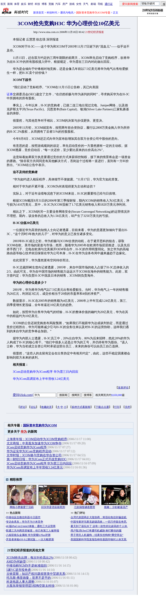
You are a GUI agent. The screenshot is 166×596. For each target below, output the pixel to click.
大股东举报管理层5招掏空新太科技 (30, 585)
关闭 (127, 407)
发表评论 (123, 387)
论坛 (33, 407)
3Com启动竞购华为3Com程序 (26, 447)
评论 (22, 407)
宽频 (51, 4)
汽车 (58, 4)
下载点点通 (102, 407)
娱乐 (23, 4)
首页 (3, 4)
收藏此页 (46, 407)
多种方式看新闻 (81, 407)
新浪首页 (38, 12)
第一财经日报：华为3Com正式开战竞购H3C (37, 459)
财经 (30, 4)
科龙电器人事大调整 (20, 581)
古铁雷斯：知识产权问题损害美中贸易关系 (35, 573)
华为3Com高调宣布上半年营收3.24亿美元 (35, 467)
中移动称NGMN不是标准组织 (26, 565)
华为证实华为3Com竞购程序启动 (29, 451)
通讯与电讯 (66, 12)
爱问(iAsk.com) (23, 395)
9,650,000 (116, 395)
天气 (85, 4)
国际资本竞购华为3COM (40, 425)
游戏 (72, 4)
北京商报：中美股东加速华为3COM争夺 (34, 443)
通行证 (109, 4)
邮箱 (93, 4)
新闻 (10, 4)
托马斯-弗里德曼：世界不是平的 (28, 577)
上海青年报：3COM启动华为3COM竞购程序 (37, 439)
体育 (16, 4)
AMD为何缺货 (16, 561)
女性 (78, 4)
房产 (65, 4)
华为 (24, 431)
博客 (44, 4)
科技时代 (52, 12)
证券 (10, 94)
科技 (37, 4)
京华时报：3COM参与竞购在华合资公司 (34, 455)
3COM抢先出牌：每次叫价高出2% (29, 557)
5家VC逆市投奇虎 (18, 569)
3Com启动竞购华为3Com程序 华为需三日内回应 (39, 463)
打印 (117, 407)
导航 (100, 4)
